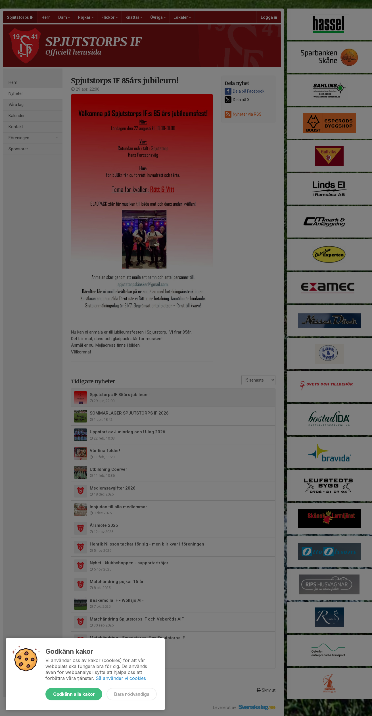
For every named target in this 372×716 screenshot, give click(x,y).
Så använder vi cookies (121, 678)
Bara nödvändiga (131, 694)
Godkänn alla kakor (74, 694)
